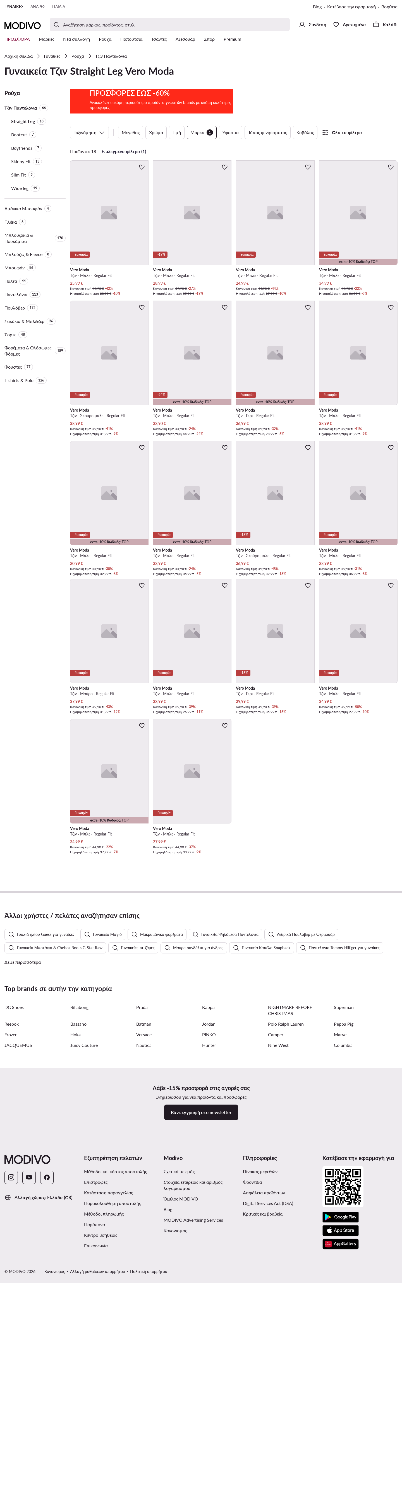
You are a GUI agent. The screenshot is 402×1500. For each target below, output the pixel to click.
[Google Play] (340, 1479)
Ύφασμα (230, 132)
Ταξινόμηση (89, 132)
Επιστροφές (95, 1443)
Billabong (79, 1269)
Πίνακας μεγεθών (260, 1433)
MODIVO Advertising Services (193, 1481)
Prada (142, 1269)
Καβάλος (305, 132)
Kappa (208, 1269)
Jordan (209, 1285)
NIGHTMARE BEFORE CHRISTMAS (290, 1272)
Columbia (343, 1307)
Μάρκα (201, 132)
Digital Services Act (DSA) (268, 1465)
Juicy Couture (84, 1307)
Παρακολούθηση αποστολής (112, 1465)
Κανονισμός (175, 1492)
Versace (144, 1296)
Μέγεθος (131, 132)
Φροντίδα (252, 1443)
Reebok (11, 1285)
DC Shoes (14, 1269)
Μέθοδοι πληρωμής (104, 1475)
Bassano (78, 1285)
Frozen (11, 1296)
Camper (275, 1296)
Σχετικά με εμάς (179, 1433)
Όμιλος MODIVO (181, 1460)
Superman (344, 1269)
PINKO (209, 1296)
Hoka (75, 1296)
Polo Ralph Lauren (286, 1285)
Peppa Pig (343, 1285)
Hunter (209, 1307)
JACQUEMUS (18, 1307)
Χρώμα (156, 132)
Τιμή (177, 132)
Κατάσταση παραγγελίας (108, 1454)
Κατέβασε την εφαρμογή (351, 6)
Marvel (341, 1296)
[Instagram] (11, 1439)
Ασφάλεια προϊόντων (264, 1454)
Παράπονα (94, 1486)
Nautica (144, 1307)
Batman (143, 1285)
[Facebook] (47, 1439)
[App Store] (340, 1492)
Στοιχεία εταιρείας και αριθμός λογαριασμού (193, 1447)
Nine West (278, 1307)
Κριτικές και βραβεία (263, 1475)
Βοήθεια (389, 6)
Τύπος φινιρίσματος (267, 132)
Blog (317, 6)
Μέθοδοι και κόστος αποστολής (115, 1433)
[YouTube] (29, 1439)
